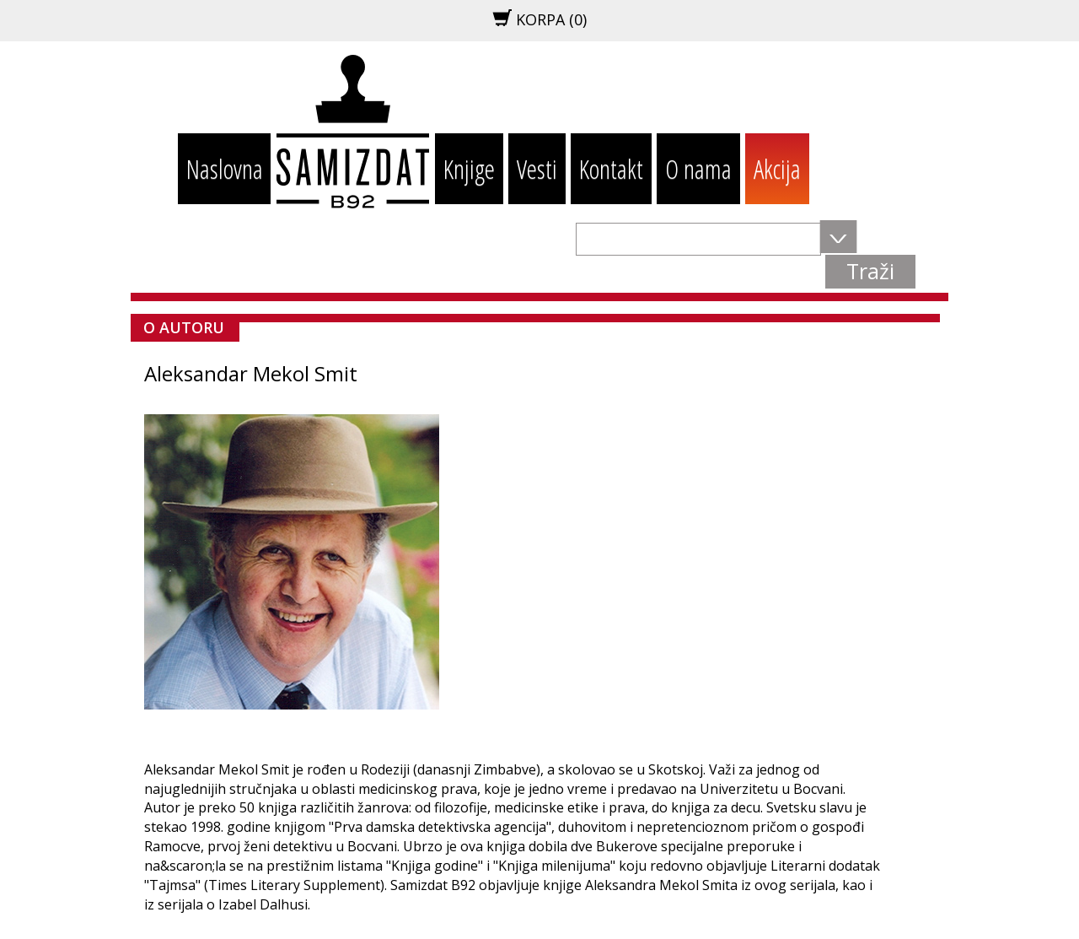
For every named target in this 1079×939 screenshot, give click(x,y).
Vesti (537, 168)
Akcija (777, 168)
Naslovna (224, 168)
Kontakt (611, 168)
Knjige (469, 168)
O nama (698, 168)
